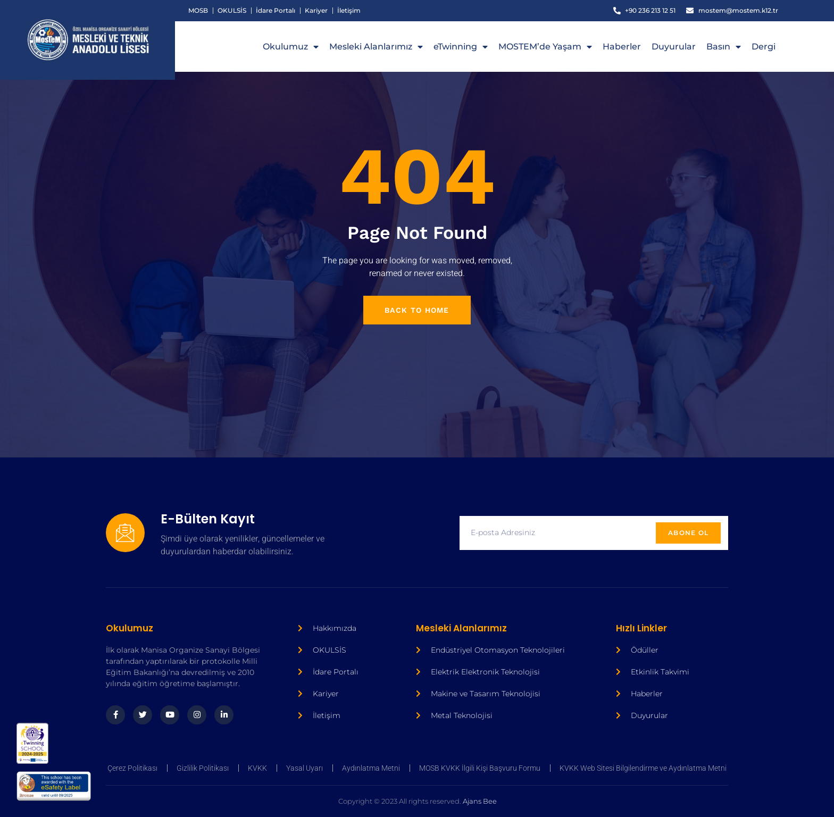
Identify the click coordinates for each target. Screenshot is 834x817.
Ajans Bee (320, 801)
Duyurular (674, 46)
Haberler (622, 46)
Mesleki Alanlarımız (376, 46)
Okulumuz (291, 46)
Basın (723, 46)
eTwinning (460, 46)
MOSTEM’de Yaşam (545, 46)
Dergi (763, 46)
